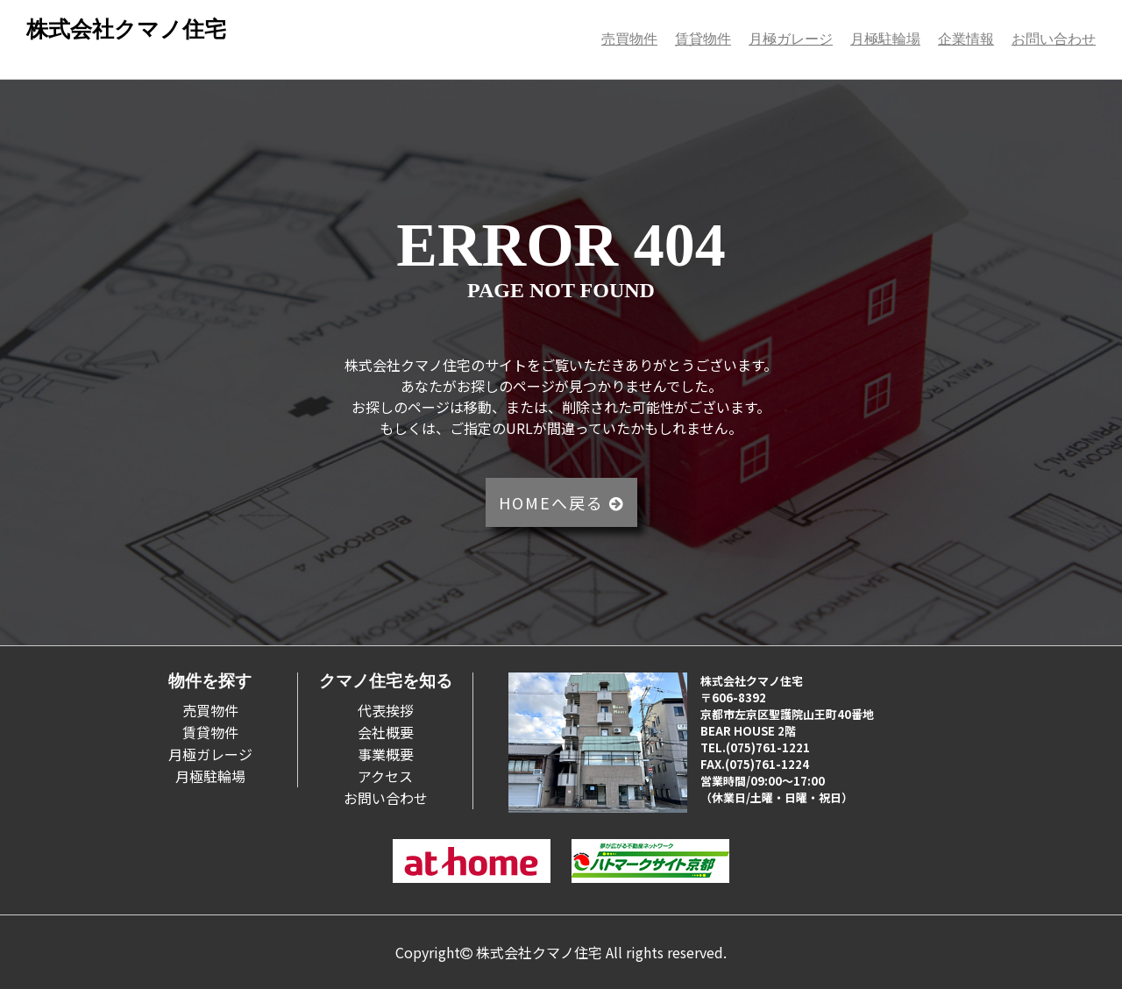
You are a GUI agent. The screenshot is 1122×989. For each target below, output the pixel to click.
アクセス (385, 775)
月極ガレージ (791, 39)
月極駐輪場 (885, 39)
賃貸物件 (703, 39)
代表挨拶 (386, 710)
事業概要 (386, 754)
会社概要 (386, 732)
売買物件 (629, 39)
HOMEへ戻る (561, 502)
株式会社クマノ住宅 (126, 29)
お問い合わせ (1054, 39)
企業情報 (966, 39)
